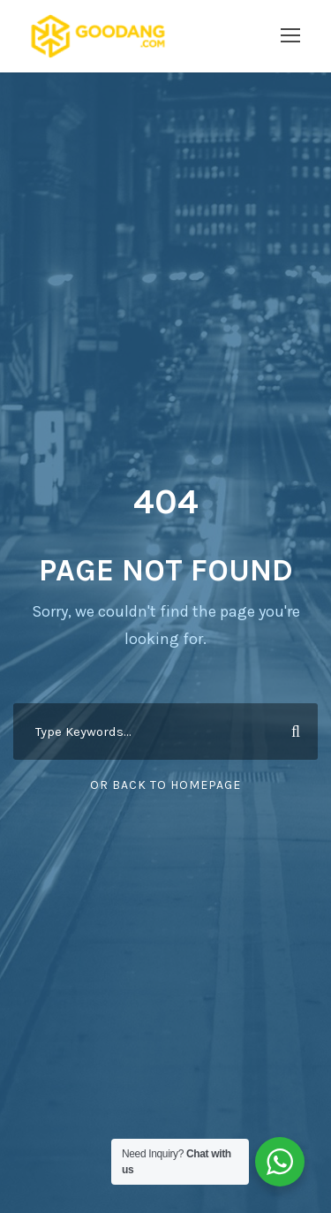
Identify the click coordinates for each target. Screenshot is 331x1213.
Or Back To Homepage (165, 784)
